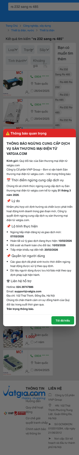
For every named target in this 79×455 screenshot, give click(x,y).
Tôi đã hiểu (63, 320)
